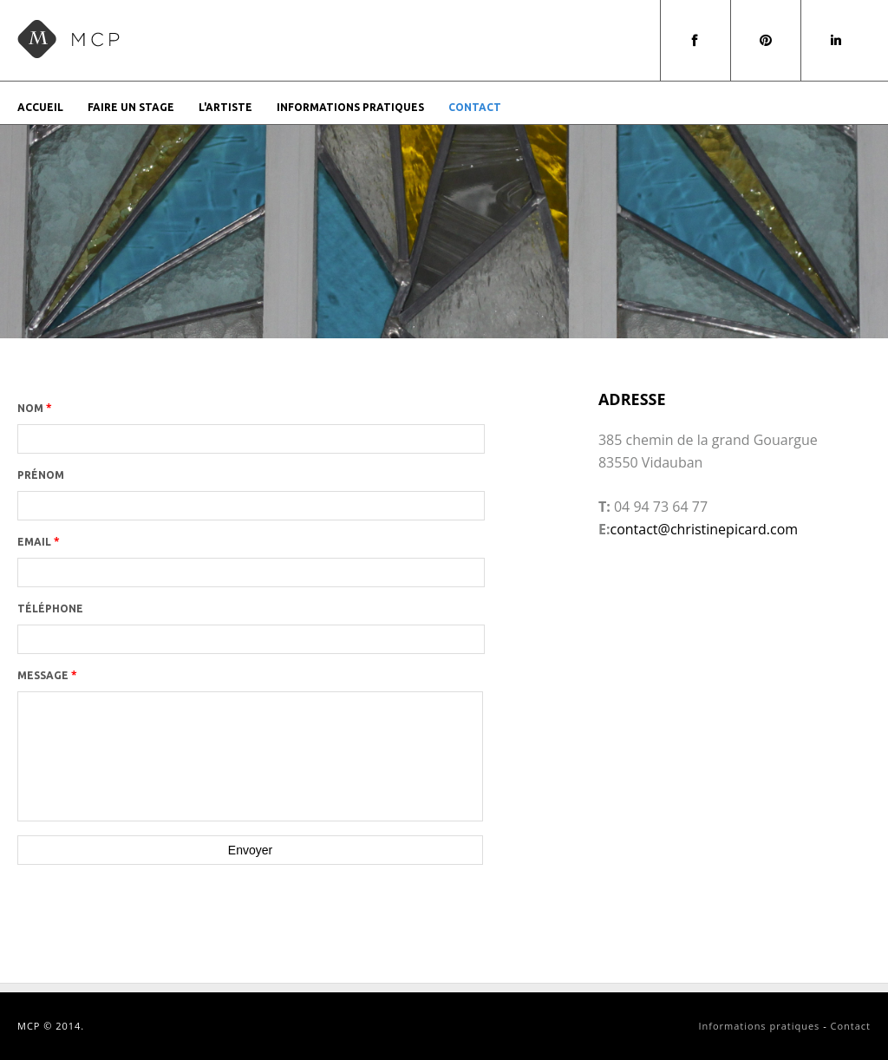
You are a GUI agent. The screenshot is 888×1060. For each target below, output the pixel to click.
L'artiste (225, 107)
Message (47, 675)
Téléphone (50, 608)
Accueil (40, 107)
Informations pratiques (350, 107)
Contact (474, 107)
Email (38, 541)
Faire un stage (131, 107)
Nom (34, 408)
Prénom (40, 475)
